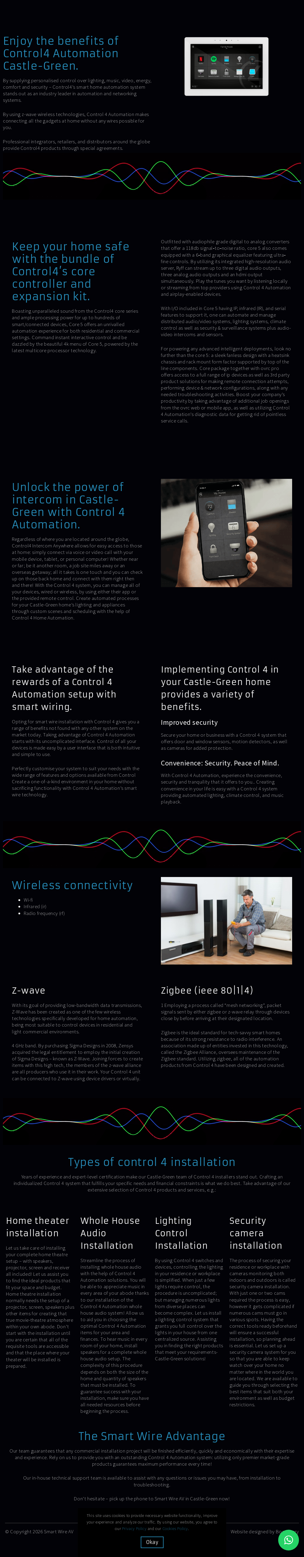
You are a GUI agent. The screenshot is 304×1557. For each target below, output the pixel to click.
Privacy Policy (134, 1528)
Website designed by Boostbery (265, 1531)
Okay (152, 1542)
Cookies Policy (175, 1528)
